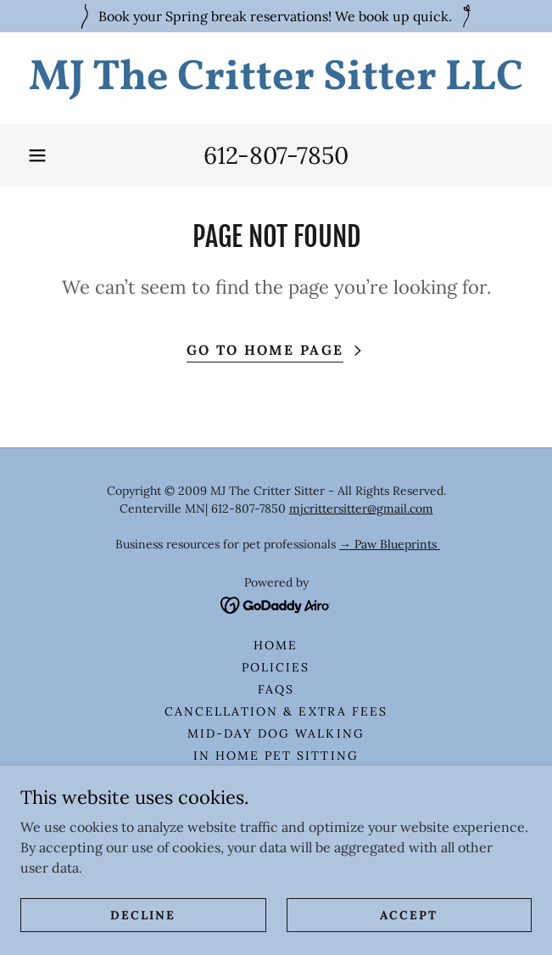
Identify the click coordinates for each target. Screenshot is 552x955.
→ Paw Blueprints (389, 544)
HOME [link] (276, 645)
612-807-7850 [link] (276, 155)
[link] (276, 78)
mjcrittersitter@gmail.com (361, 508)
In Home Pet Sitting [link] (275, 755)
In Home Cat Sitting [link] (275, 777)
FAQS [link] (276, 689)
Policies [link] (275, 667)
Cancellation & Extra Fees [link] (275, 711)
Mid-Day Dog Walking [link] (275, 733)
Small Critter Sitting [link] (275, 821)
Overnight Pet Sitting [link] (276, 799)
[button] (37, 155)
